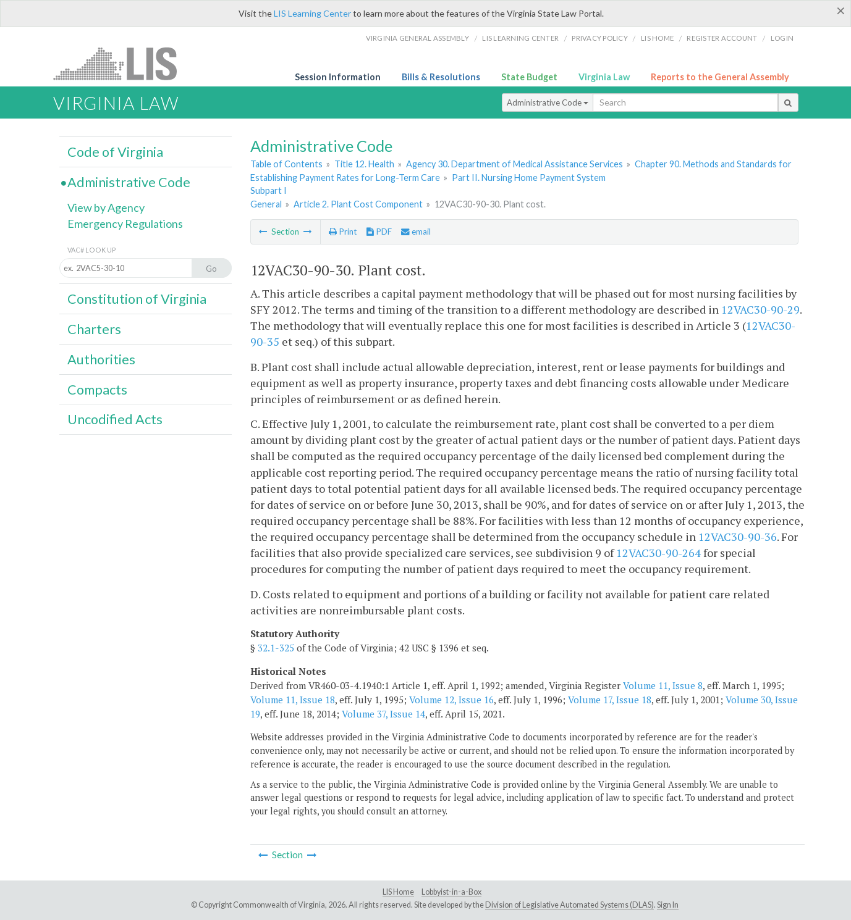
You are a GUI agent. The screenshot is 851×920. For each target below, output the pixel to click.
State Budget (529, 77)
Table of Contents (286, 164)
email (416, 231)
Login (782, 38)
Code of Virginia (115, 152)
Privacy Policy (600, 38)
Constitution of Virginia (136, 299)
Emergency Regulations (125, 223)
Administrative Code (547, 102)
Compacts (97, 390)
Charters (94, 329)
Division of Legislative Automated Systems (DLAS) (569, 905)
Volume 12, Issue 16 (451, 699)
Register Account (722, 38)
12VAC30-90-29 (760, 309)
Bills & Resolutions (441, 77)
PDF (379, 231)
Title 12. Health (364, 164)
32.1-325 (276, 648)
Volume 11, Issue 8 (663, 685)
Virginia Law (604, 77)
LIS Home (398, 892)
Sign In (668, 905)
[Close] (840, 10)
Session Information (338, 77)
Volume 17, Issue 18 (609, 699)
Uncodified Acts (115, 419)
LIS (122, 63)
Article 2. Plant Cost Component (358, 204)
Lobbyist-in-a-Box (451, 892)
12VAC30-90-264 (658, 552)
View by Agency (106, 207)
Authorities (101, 359)
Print (343, 231)
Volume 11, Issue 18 (292, 699)
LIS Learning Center (312, 13)
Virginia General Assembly (417, 38)
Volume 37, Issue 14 (383, 714)
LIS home (657, 38)
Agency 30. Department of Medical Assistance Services (514, 164)
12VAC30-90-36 (737, 536)
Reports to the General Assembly (720, 77)
